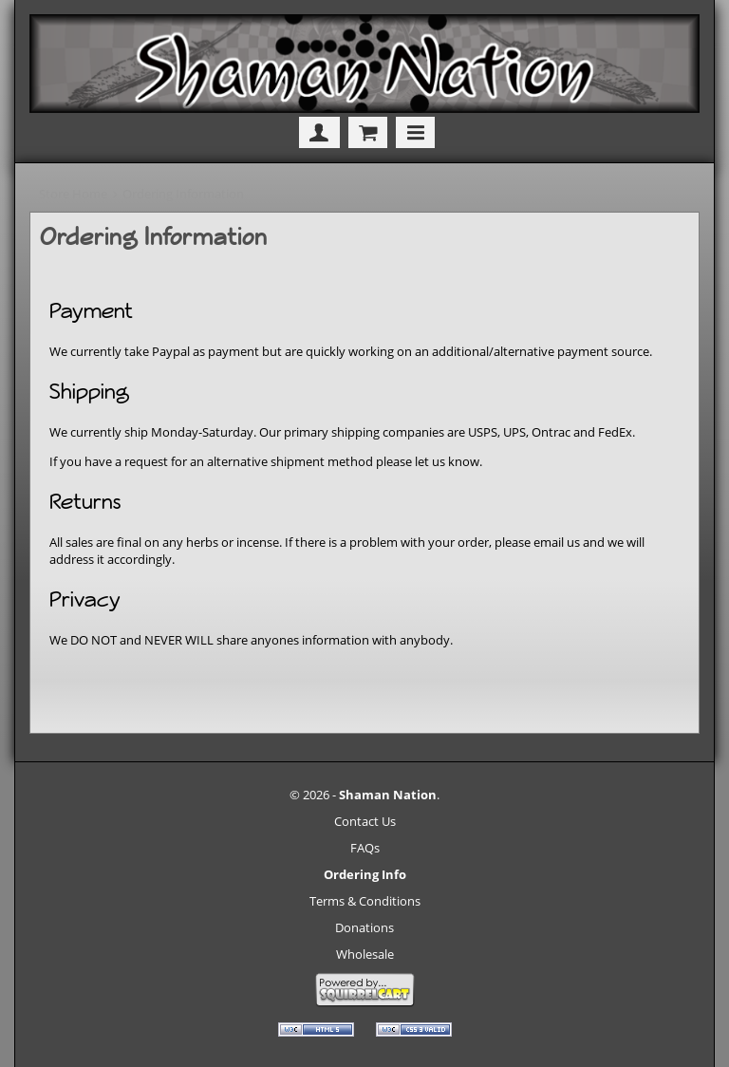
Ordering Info (365, 874)
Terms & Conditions (365, 900)
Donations (364, 927)
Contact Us (365, 821)
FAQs (365, 847)
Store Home (73, 193)
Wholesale (365, 954)
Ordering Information (183, 193)
